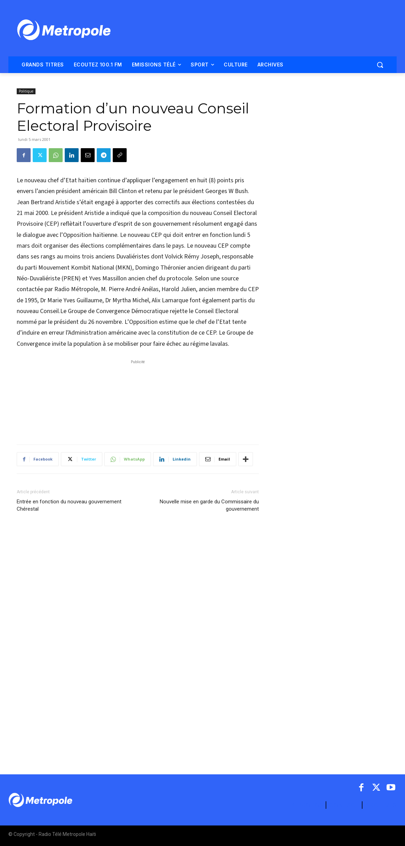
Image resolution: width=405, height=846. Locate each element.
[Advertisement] (137, 399)
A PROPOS (308, 805)
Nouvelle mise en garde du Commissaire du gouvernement (209, 505)
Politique (26, 91)
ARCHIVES (381, 805)
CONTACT (344, 805)
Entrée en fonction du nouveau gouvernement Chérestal (69, 505)
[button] (380, 64)
